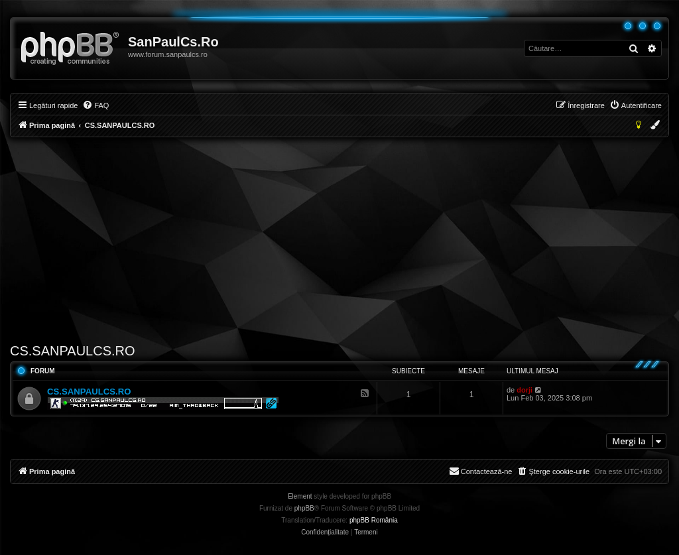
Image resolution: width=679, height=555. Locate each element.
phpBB (304, 508)
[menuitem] (95, 105)
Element (300, 496)
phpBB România (373, 520)
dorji (524, 390)
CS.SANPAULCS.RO (72, 350)
